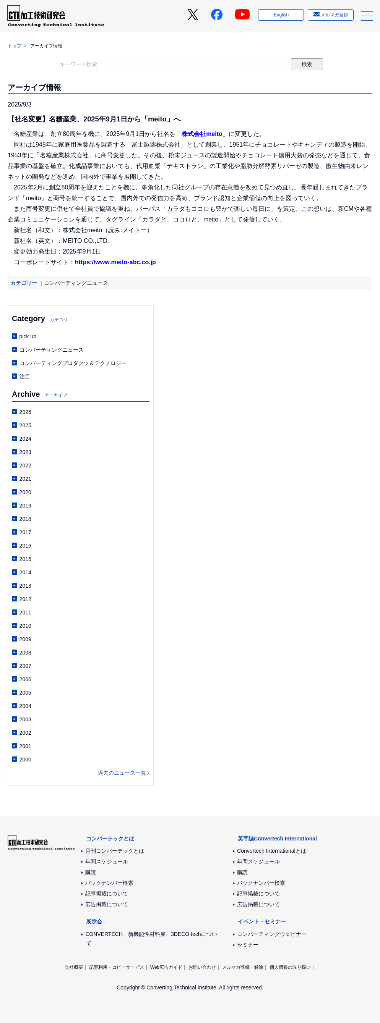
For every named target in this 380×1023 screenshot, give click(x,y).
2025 (25, 425)
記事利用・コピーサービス (116, 967)
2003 (25, 719)
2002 (25, 733)
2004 (25, 706)
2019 (25, 506)
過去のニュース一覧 (122, 773)
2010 (25, 626)
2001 (25, 746)
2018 (25, 519)
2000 (25, 759)
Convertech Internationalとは (271, 851)
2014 (25, 572)
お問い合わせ (202, 967)
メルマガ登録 (334, 16)
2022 (25, 465)
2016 (25, 546)
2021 (25, 479)
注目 (24, 376)
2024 (25, 439)
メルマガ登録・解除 (242, 967)
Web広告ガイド (166, 967)
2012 (25, 599)
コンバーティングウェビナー (272, 934)
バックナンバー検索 (109, 883)
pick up (27, 336)
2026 (25, 412)
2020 (25, 492)
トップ (14, 45)
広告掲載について (106, 904)
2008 (25, 653)
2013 (25, 586)
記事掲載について (106, 893)
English (280, 16)
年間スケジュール (106, 861)
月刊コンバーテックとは (114, 851)
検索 (307, 64)
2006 (25, 679)
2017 (25, 532)
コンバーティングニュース (76, 283)
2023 (25, 452)
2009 (25, 639)
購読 (90, 872)
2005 (25, 693)
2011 (25, 612)
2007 (25, 666)
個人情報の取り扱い (290, 967)
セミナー (247, 945)
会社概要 (74, 967)
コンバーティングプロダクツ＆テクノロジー (73, 363)
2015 (25, 559)
